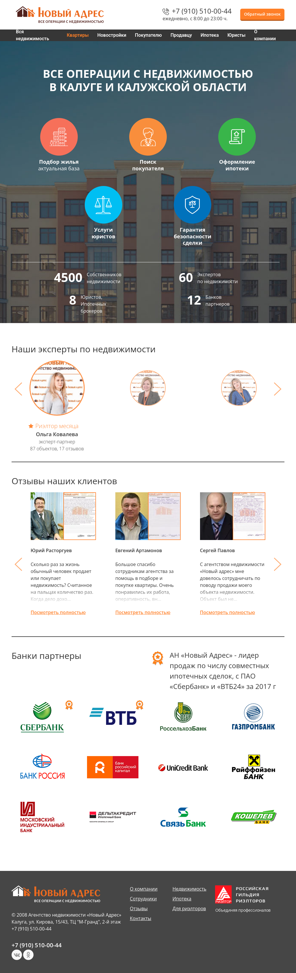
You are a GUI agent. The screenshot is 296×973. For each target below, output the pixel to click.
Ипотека (210, 35)
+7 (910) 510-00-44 (202, 11)
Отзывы (138, 908)
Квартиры (78, 35)
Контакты (140, 918)
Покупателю (148, 35)
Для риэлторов (189, 908)
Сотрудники (143, 898)
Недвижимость (189, 889)
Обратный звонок (262, 14)
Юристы (236, 35)
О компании (265, 35)
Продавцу (181, 35)
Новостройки (111, 35)
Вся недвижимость (32, 35)
